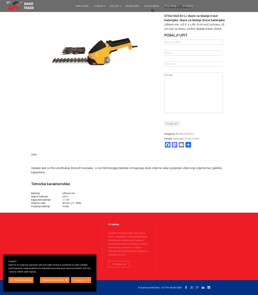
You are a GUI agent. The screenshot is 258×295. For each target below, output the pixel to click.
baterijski (178, 138)
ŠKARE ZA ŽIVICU (185, 134)
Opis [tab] (34, 154)
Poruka (193, 93)
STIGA (195, 138)
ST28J (187, 138)
